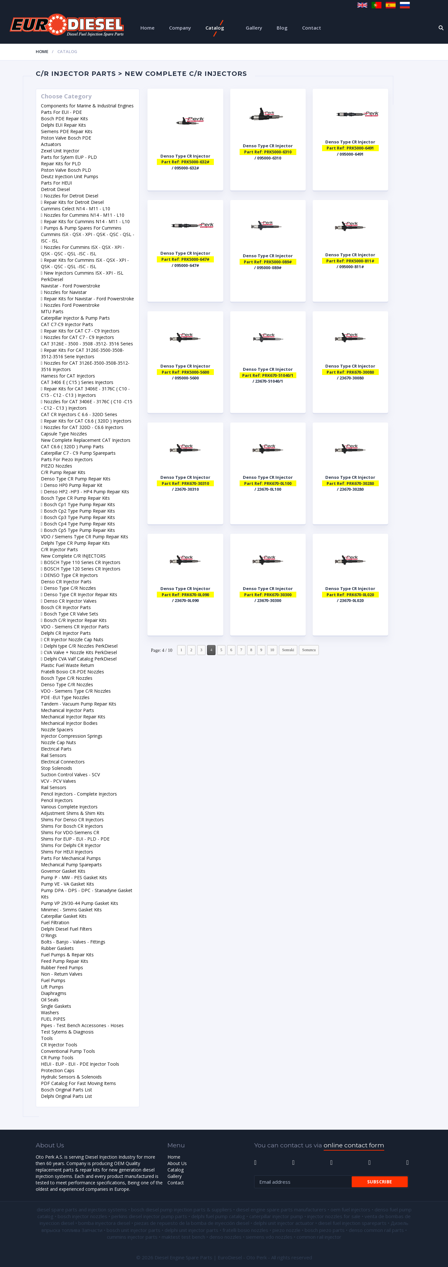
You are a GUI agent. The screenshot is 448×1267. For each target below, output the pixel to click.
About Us (177, 1163)
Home (147, 27)
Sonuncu (309, 650)
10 (272, 650)
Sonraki (288, 650)
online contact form (354, 1145)
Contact (311, 27)
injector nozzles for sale (333, 1216)
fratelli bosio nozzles (245, 1230)
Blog (282, 27)
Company (180, 27)
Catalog (214, 27)
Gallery (254, 27)
